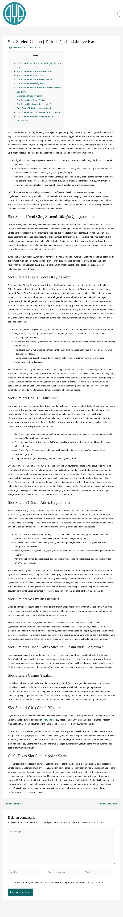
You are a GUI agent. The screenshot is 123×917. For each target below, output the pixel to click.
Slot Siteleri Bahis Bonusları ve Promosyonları (38, 98)
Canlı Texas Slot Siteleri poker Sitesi (34, 94)
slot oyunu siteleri (46, 706)
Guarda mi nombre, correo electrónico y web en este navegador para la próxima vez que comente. (58, 868)
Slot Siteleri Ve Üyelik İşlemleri (31, 70)
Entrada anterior (13, 790)
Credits (52, 908)
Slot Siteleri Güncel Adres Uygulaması (34, 66)
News (30, 33)
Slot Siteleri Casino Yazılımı (30, 82)
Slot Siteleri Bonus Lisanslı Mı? (31, 61)
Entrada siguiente (109, 790)
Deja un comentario (17, 33)
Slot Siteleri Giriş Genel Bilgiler (31, 86)
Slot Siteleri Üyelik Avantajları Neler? (34, 90)
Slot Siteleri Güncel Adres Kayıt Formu (35, 57)
